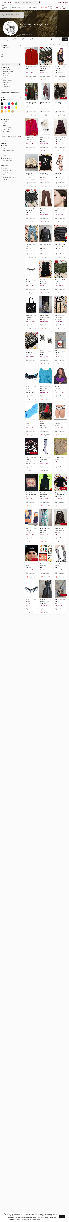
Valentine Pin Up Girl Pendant (58, 351)
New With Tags (6, 160)
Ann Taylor (5, 74)
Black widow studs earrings (42, 351)
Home (29, 7)
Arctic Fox (5, 76)
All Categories (5, 48)
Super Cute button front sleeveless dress (45, 280)
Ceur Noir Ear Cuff (43, 138)
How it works (50, 7)
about (58, 39)
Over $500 (5, 132)
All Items (4, 145)
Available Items (6, 170)
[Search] (29, 2)
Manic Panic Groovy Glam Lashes (28, 600)
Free (3, 148)
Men (19, 7)
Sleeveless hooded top (43, 493)
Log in (60, 2)
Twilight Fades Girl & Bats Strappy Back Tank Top (58, 67)
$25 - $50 (5, 123)
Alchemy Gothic (7, 71)
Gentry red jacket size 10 (31, 67)
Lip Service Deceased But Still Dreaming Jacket (43, 103)
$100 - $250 (6, 127)
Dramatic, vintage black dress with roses (45, 600)
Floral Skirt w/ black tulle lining (45, 316)
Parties (35, 7)
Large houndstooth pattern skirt (29, 351)
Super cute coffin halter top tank (60, 529)
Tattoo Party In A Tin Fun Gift (43, 565)
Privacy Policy (35, 1219)
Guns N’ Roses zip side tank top (31, 493)
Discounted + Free (7, 150)
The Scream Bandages (29, 529)
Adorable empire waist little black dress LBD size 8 (31, 103)
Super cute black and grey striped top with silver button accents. (60, 245)
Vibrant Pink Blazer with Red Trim (30, 138)
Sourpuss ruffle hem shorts (30, 209)
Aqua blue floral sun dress (45, 529)
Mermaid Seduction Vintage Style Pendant (57, 600)
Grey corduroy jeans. (44, 209)
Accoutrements (6, 69)
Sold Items (5, 179)
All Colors (5, 100)
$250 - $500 (6, 130)
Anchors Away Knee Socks (43, 458)
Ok (62, 1217)
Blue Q (4, 84)
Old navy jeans (59, 457)
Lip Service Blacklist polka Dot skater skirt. (30, 174)
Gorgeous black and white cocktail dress (59, 316)
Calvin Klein (5, 86)
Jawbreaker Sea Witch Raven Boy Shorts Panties (58, 422)
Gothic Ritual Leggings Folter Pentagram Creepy (43, 422)
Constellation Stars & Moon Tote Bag (29, 316)
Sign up (65, 2)
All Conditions (6, 158)
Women (14, 7)
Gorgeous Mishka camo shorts (45, 67)
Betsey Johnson (6, 80)
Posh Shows (43, 7)
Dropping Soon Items (8, 177)
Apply (19, 136)
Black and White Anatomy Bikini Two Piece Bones (58, 174)
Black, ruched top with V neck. (45, 245)
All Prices (5, 119)
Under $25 (5, 121)
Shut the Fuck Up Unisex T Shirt (28, 458)
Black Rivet (5, 82)
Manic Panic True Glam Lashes (29, 387)
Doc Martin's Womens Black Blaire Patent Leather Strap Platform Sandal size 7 (59, 103)
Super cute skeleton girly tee (45, 174)
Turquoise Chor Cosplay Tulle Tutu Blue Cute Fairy (28, 422)
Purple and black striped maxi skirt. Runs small (60, 138)
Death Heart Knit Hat (27, 565)
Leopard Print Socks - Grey (58, 565)
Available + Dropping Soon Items (10, 174)
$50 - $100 (5, 125)
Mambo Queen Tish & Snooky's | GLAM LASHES (29, 280)
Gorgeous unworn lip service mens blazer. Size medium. (60, 493)
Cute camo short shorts (60, 280)
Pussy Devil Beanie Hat (43, 387)
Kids (24, 7)
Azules (4, 78)
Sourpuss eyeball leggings (31, 245)
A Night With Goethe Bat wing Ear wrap (58, 209)
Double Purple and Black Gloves (58, 387)
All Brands (5, 67)
